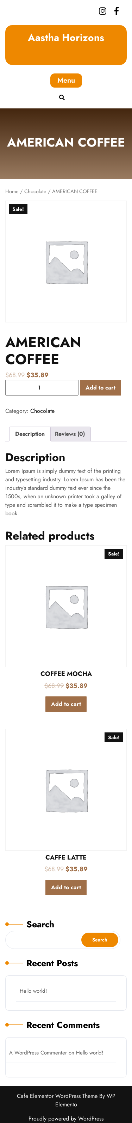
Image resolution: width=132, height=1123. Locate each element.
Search (40, 924)
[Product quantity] (41, 388)
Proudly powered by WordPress (66, 1119)
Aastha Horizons (66, 37)
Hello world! (33, 991)
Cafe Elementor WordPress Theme (58, 1096)
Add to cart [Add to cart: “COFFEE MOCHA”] (66, 704)
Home (12, 191)
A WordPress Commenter (38, 1053)
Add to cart (100, 388)
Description (30, 434)
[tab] (30, 434)
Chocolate (35, 191)
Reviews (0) (70, 434)
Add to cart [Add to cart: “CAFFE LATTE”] (66, 887)
